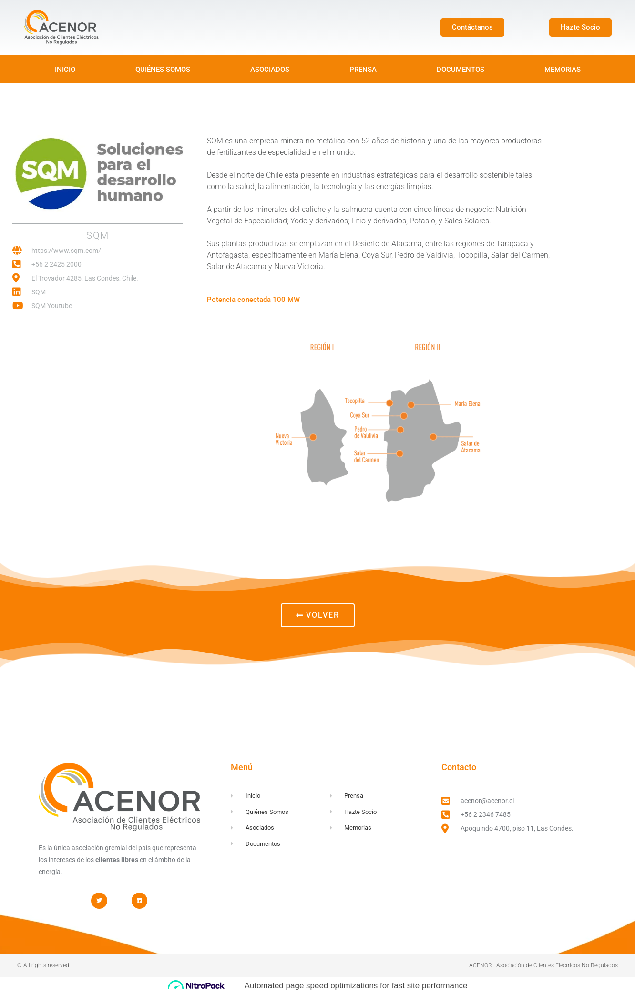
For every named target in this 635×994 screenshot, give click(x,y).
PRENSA (363, 69)
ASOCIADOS (269, 69)
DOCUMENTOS (460, 69)
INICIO (65, 69)
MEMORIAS (562, 69)
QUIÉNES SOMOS (162, 69)
